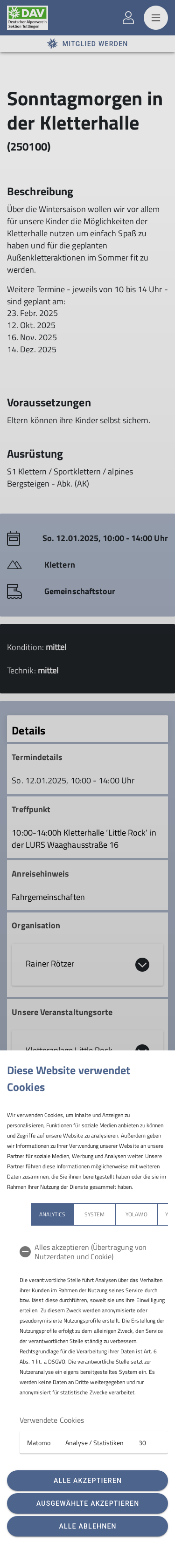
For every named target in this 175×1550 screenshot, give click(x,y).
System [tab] (94, 1214)
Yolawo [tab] (136, 1214)
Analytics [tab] (52, 1214)
